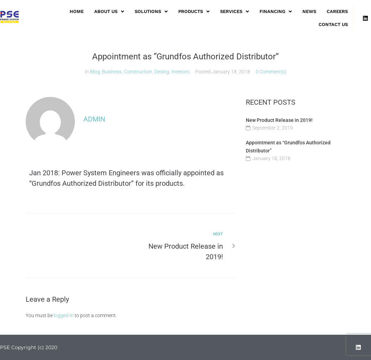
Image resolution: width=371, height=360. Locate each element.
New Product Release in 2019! (279, 120)
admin (94, 119)
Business (112, 71)
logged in (63, 315)
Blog (95, 71)
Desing (161, 71)
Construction (138, 71)
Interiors (180, 71)
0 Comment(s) (271, 71)
